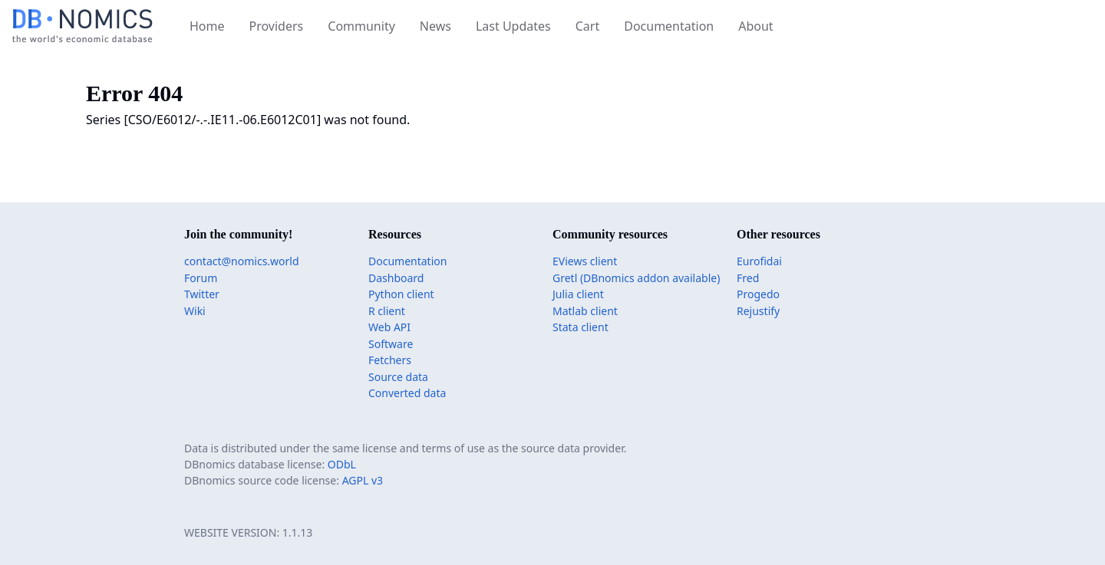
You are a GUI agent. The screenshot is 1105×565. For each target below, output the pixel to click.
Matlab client (585, 311)
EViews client (584, 261)
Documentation (669, 26)
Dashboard (396, 278)
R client (386, 311)
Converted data (407, 393)
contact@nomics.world (241, 261)
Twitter (201, 294)
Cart (587, 26)
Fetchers (389, 360)
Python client (401, 294)
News (435, 26)
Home (207, 26)
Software (390, 344)
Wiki (195, 311)
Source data (398, 377)
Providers (276, 26)
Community (361, 26)
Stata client (580, 327)
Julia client (578, 294)
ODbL (342, 464)
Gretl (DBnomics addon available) (636, 278)
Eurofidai (759, 261)
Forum (200, 278)
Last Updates (513, 26)
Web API (389, 327)
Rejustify (758, 311)
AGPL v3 (362, 480)
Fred (748, 278)
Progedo (758, 294)
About (755, 26)
